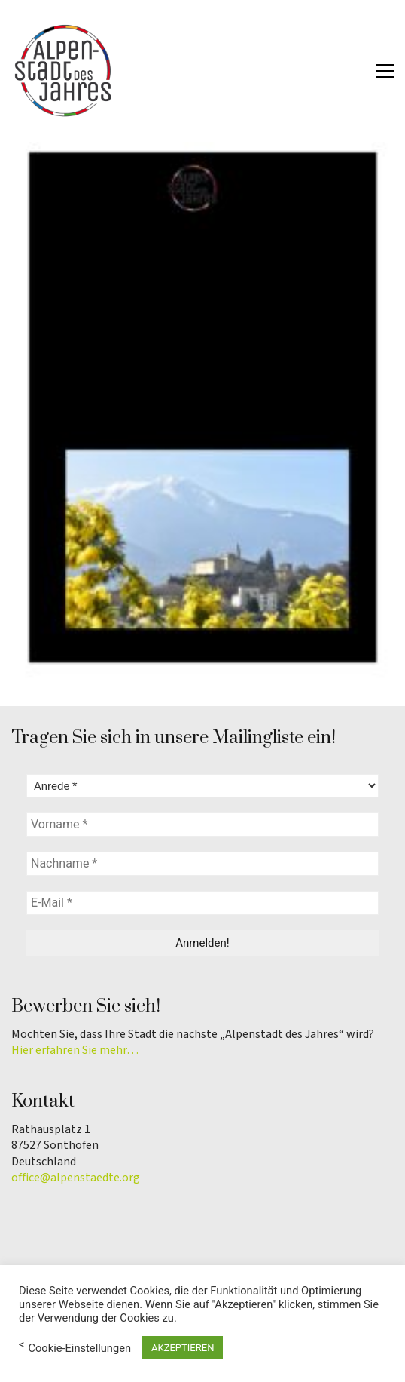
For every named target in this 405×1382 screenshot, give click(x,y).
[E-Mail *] (202, 903)
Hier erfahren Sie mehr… (75, 1050)
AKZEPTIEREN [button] (182, 1347)
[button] (385, 70)
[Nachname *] (202, 864)
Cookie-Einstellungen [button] (79, 1348)
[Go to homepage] (64, 71)
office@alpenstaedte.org (75, 1178)
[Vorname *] (202, 824)
